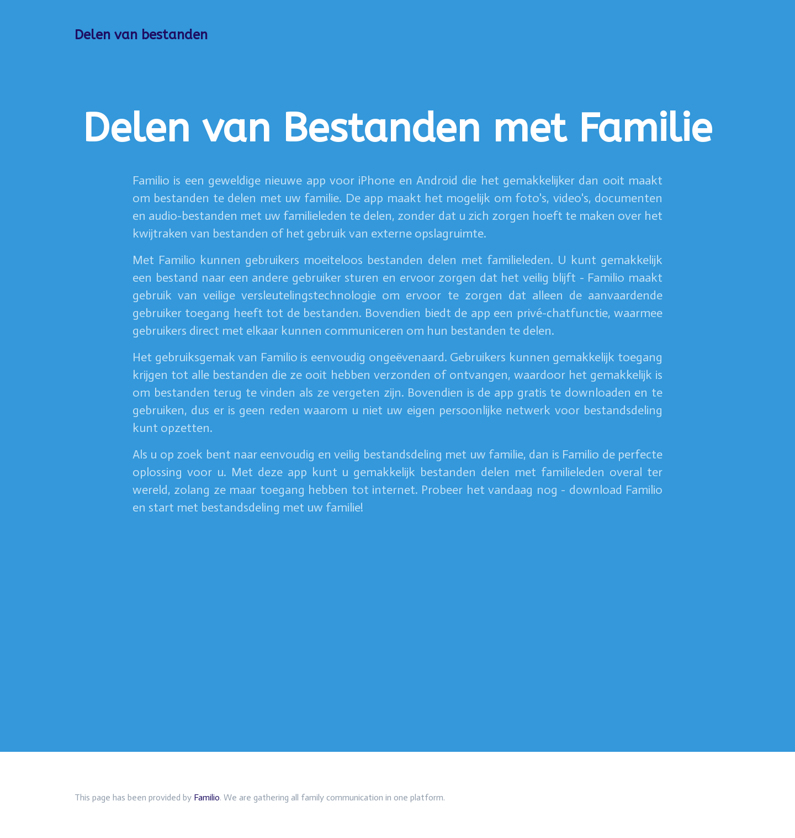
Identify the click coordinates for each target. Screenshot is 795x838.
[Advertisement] (397, 602)
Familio (207, 797)
